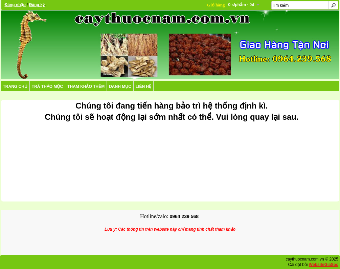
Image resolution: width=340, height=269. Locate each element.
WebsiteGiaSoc (323, 264)
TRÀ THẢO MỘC (47, 86)
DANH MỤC (120, 86)
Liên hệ (143, 86)
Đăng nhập (15, 4)
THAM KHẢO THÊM (86, 86)
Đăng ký (37, 4)
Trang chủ (15, 86)
